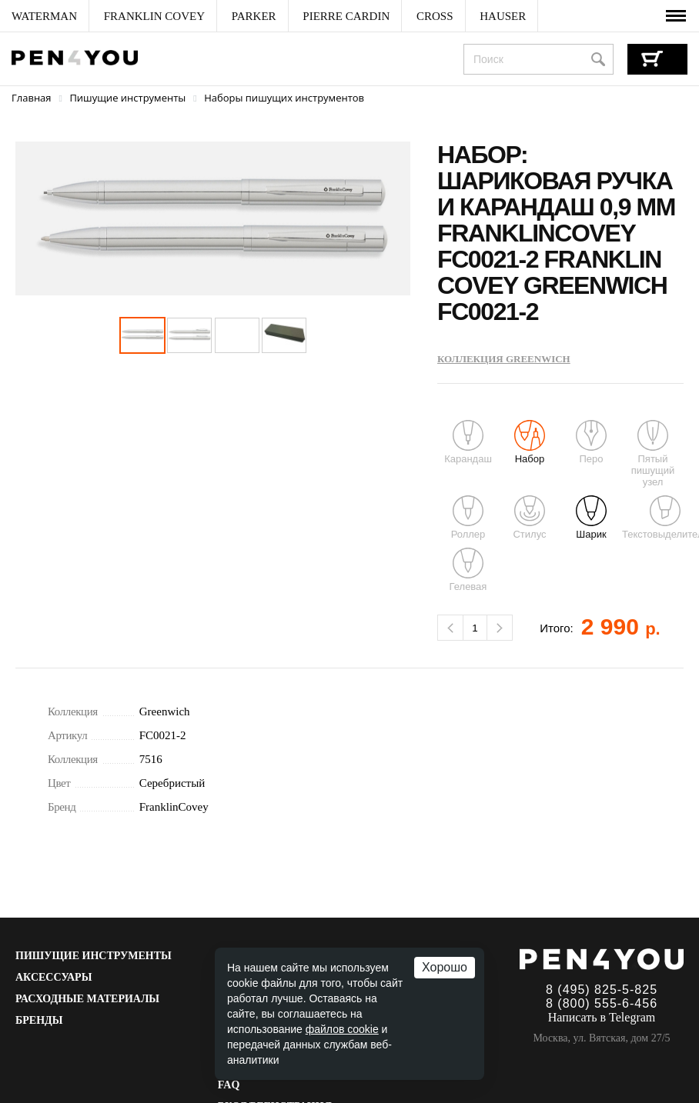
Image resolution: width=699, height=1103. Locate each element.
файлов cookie (342, 1029)
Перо (591, 442)
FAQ (229, 1085)
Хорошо (444, 967)
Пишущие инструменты (93, 955)
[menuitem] (44, 16)
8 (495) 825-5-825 (601, 989)
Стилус (529, 517)
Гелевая (468, 570)
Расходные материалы (87, 999)
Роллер (468, 517)
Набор (529, 442)
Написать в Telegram (602, 1017)
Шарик (591, 517)
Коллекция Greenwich (503, 359)
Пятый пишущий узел (653, 454)
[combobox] (538, 59)
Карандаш (468, 442)
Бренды (38, 1020)
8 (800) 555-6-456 (601, 1003)
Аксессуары (53, 977)
